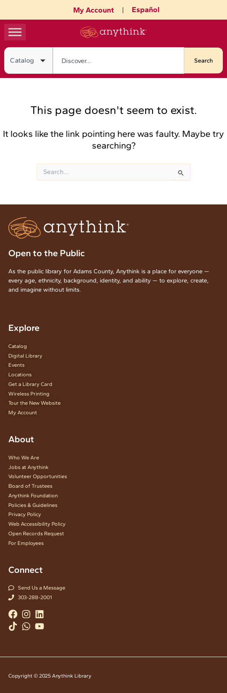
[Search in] (28, 60)
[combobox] (118, 60)
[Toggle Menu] (15, 32)
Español (146, 9)
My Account (93, 10)
